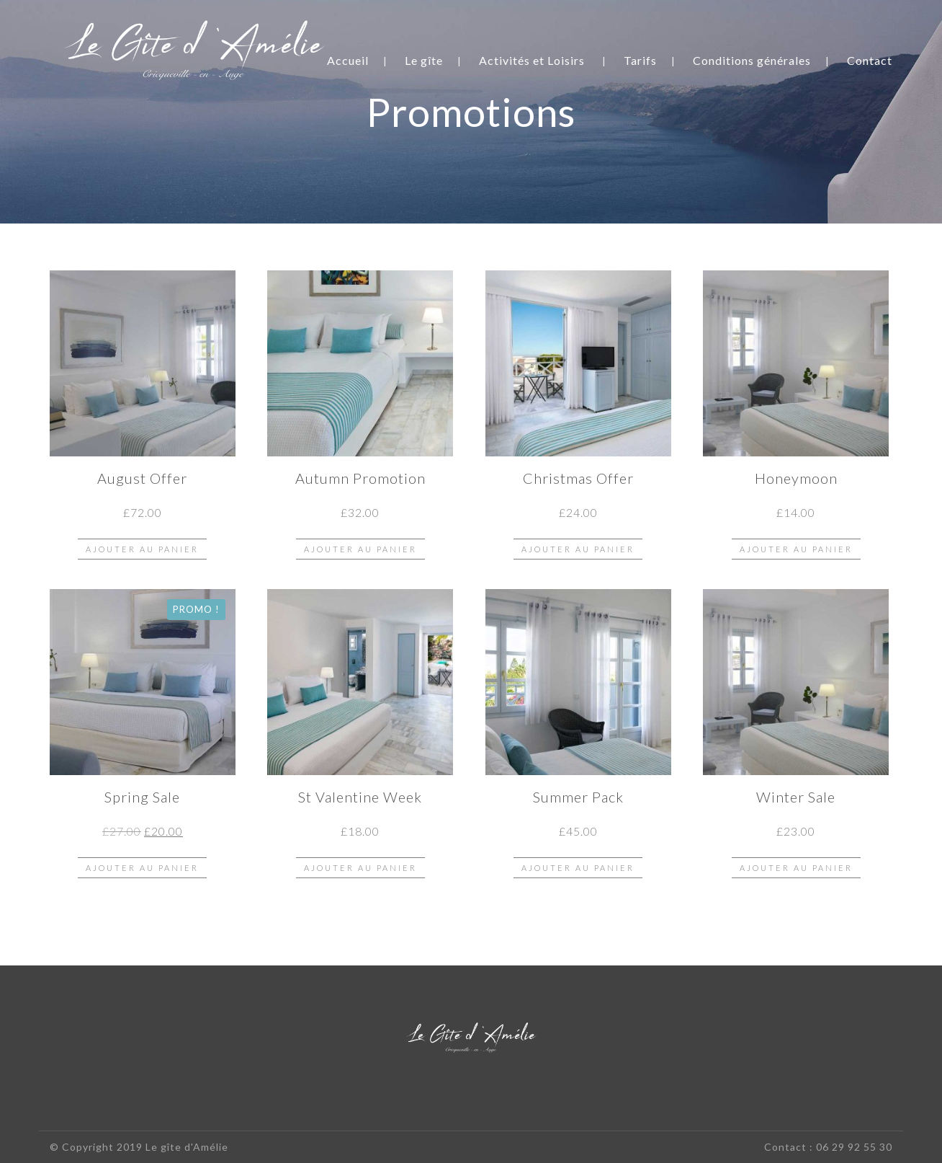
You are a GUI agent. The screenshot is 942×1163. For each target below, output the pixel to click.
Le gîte (424, 60)
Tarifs (640, 60)
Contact (869, 60)
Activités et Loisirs (532, 60)
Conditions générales (752, 60)
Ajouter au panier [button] (142, 549)
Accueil (348, 60)
